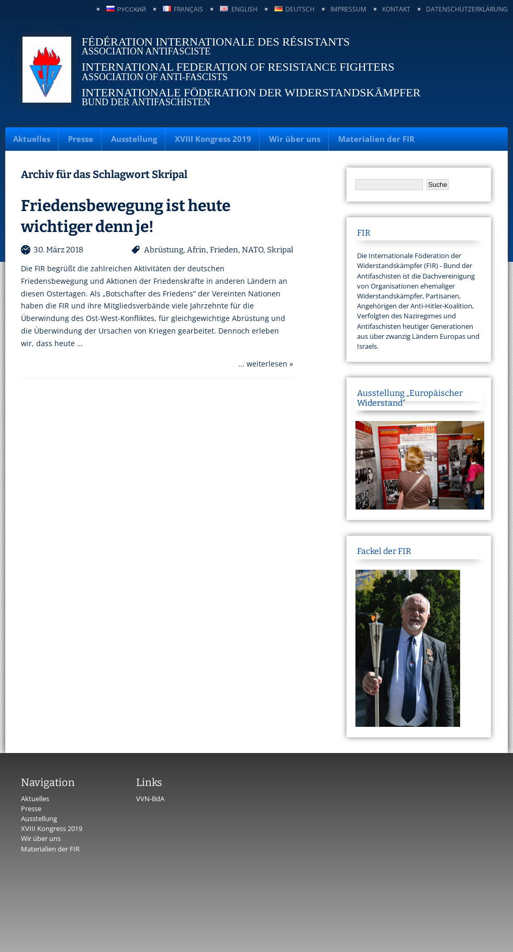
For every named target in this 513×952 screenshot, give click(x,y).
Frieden (224, 249)
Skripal (280, 249)
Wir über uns (294, 139)
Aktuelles (31, 139)
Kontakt (396, 9)
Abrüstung (163, 249)
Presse (80, 139)
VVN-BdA (150, 798)
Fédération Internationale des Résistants (216, 41)
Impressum (348, 9)
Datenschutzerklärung (467, 9)
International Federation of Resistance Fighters (238, 66)
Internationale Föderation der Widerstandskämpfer (251, 92)
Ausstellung (134, 139)
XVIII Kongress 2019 (213, 139)
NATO (252, 249)
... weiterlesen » (265, 364)
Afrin (196, 249)
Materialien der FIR (376, 139)
